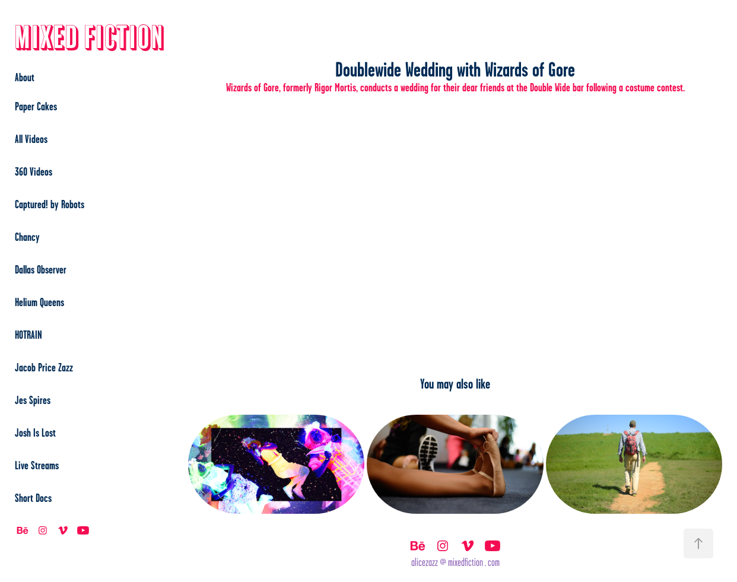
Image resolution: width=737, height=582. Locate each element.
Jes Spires (32, 399)
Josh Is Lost (35, 432)
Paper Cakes (36, 106)
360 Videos (33, 171)
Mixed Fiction (89, 38)
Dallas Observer (40, 269)
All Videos (31, 138)
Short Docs (33, 497)
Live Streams (37, 465)
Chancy (27, 236)
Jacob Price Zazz (44, 367)
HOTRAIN (28, 334)
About (24, 77)
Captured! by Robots (49, 204)
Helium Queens (39, 302)
